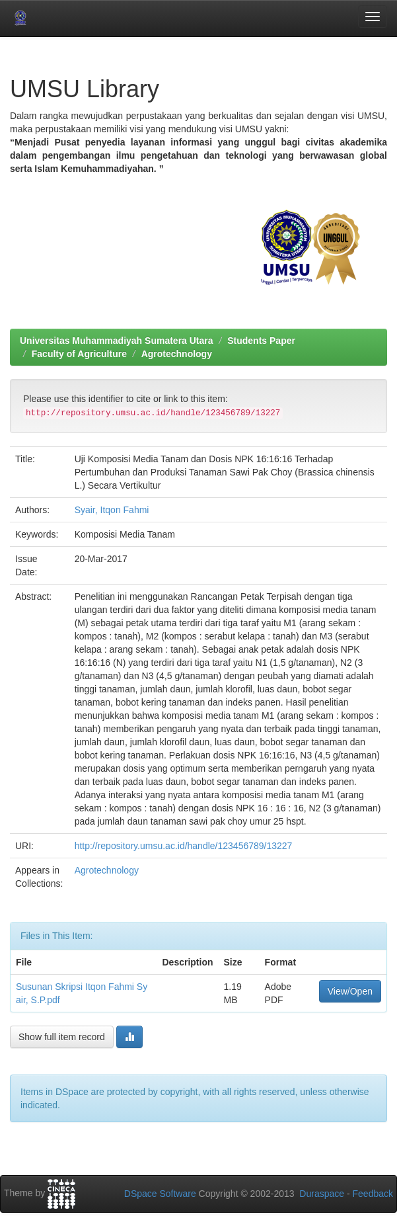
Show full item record (61, 1037)
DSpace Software (160, 1193)
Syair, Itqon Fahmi (112, 510)
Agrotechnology (176, 353)
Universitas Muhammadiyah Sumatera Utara (116, 340)
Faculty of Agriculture (79, 353)
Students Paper (261, 340)
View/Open (350, 991)
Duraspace (321, 1193)
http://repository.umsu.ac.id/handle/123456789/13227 (184, 845)
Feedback (373, 1193)
